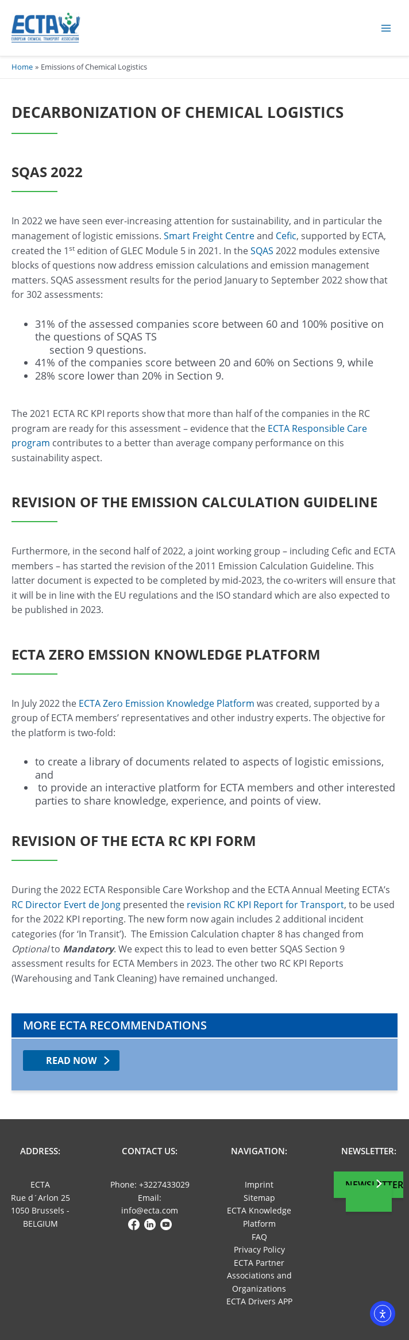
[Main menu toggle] (386, 28)
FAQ (259, 1236)
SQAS (261, 250)
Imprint (259, 1184)
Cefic (286, 235)
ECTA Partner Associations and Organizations (259, 1275)
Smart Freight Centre (209, 235)
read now (71, 1060)
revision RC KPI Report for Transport (265, 904)
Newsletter (374, 1184)
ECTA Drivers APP (259, 1301)
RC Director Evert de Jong (66, 904)
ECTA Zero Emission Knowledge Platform (165, 703)
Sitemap (259, 1197)
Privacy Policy (259, 1249)
